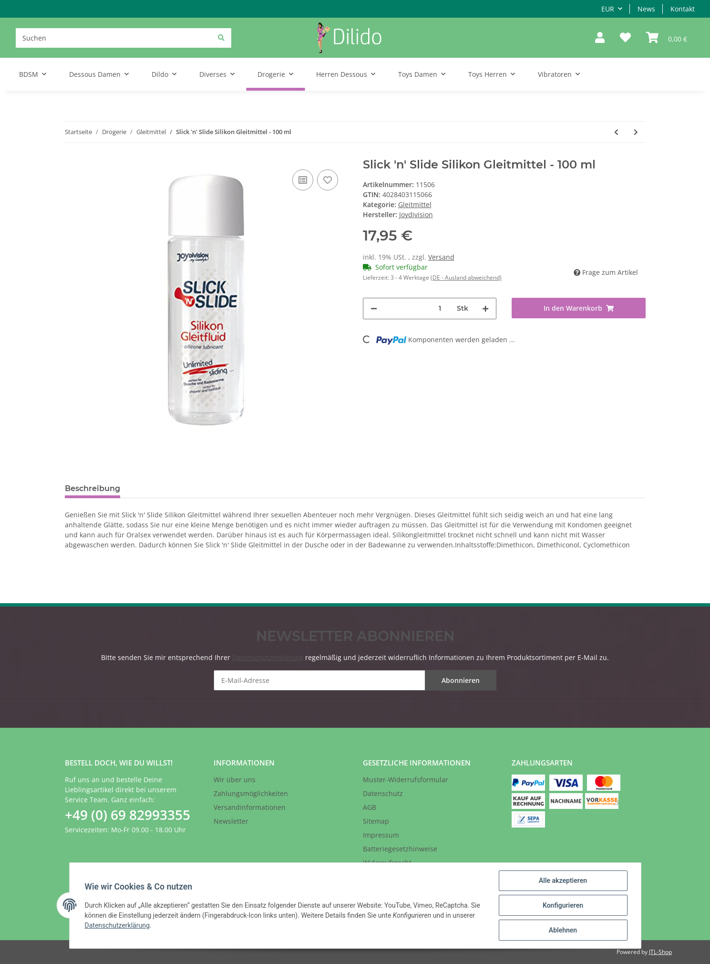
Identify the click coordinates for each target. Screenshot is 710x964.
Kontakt (682, 8)
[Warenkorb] (666, 38)
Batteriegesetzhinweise (400, 848)
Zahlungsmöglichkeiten (251, 793)
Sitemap (376, 821)
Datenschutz (383, 793)
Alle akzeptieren (563, 880)
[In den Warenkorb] (579, 308)
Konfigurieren (563, 905)
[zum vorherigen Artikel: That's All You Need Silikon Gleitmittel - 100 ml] (616, 132)
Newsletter (231, 821)
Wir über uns (235, 779)
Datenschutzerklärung (267, 657)
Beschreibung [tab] (92, 488)
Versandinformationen (250, 807)
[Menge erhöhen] (485, 308)
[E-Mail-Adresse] (355, 680)
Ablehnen (563, 930)
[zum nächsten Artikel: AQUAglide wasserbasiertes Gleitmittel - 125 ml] (636, 132)
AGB (369, 807)
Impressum (381, 834)
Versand (441, 257)
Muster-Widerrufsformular (405, 779)
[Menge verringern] (373, 308)
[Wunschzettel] (625, 38)
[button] (599, 38)
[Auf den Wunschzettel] (327, 179)
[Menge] (440, 308)
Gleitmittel (415, 204)
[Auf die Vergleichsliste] (302, 179)
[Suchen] (123, 38)
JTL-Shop (660, 952)
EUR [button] (607, 8)
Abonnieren (461, 680)
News (646, 8)
